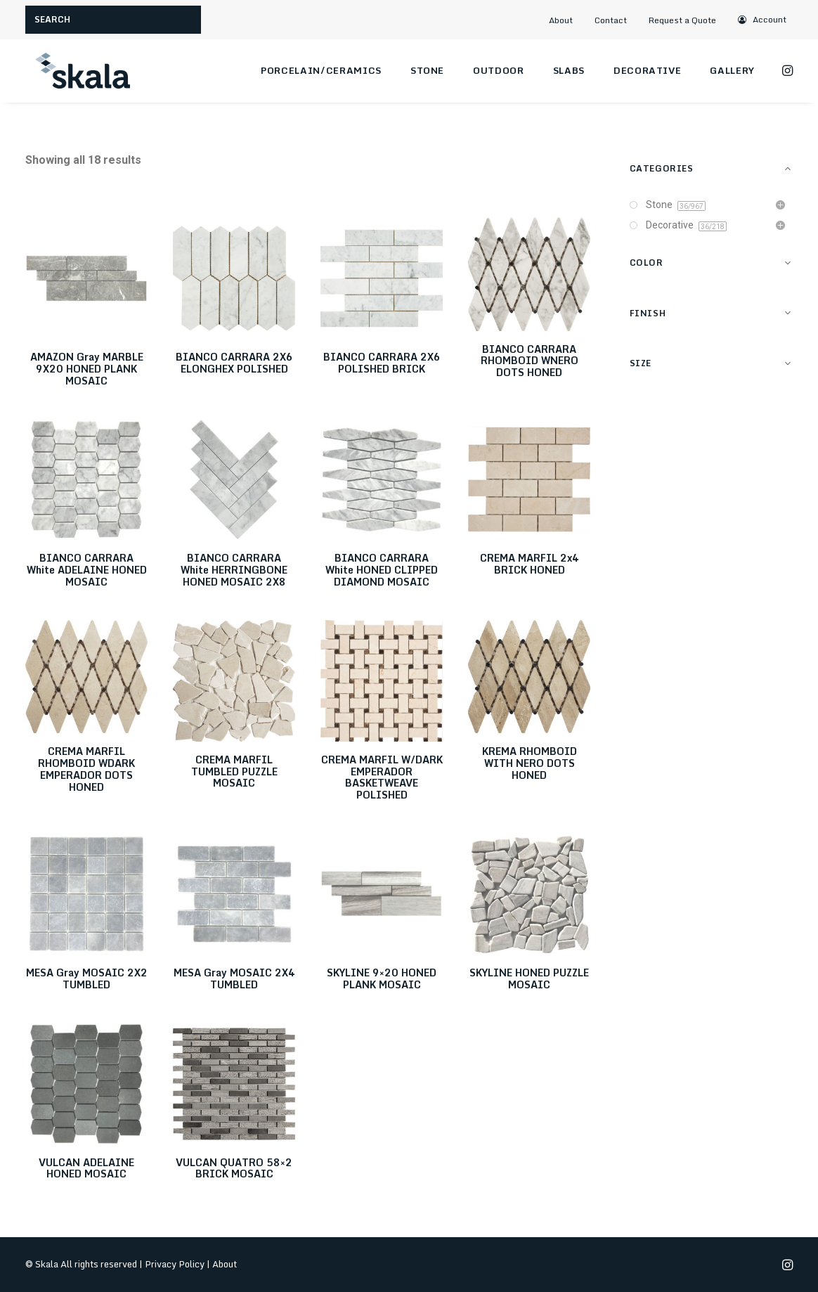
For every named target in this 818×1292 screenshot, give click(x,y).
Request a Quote (682, 20)
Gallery (732, 70)
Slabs (569, 70)
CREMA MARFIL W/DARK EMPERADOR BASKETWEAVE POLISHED (382, 777)
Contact (611, 20)
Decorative (648, 70)
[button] (762, 19)
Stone (427, 70)
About (561, 20)
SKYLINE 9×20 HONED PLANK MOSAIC (381, 978)
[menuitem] (567, 20)
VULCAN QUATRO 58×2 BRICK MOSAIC (234, 1168)
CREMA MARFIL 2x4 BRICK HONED (529, 564)
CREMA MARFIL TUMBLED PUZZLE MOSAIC (234, 771)
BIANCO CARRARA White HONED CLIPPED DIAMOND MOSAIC (381, 570)
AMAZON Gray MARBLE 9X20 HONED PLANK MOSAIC (86, 369)
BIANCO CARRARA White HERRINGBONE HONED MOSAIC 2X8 (234, 570)
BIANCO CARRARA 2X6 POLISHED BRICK (382, 363)
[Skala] (81, 71)
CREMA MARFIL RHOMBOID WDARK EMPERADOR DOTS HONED (86, 768)
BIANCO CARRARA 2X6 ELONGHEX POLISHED (234, 363)
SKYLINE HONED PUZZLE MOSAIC (529, 978)
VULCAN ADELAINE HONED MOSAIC (86, 1168)
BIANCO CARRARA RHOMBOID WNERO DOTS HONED (529, 361)
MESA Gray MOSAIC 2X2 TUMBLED (87, 978)
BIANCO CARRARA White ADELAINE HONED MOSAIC (87, 570)
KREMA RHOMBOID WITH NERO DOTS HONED (529, 763)
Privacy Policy (174, 1264)
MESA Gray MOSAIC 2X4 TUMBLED (234, 978)
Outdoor (498, 70)
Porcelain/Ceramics (321, 70)
